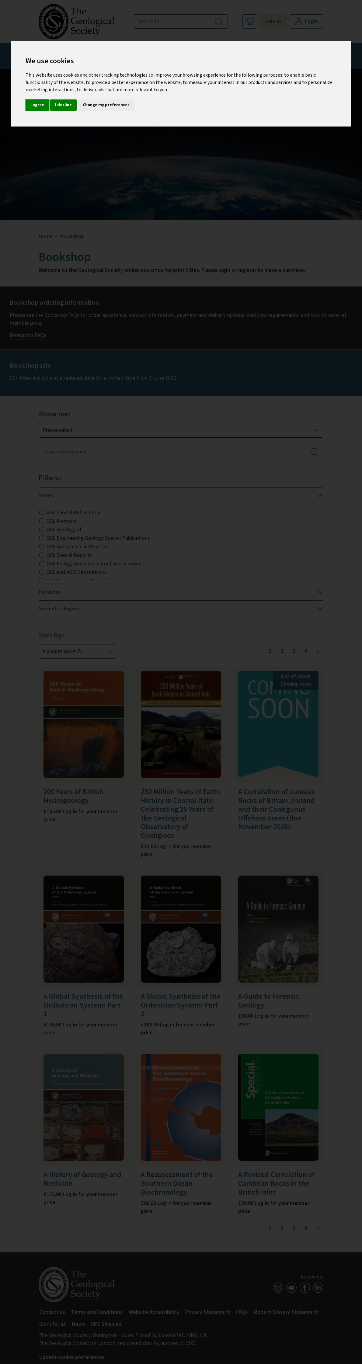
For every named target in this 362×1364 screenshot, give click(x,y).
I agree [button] (37, 105)
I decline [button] (63, 105)
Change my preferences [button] (106, 105)
